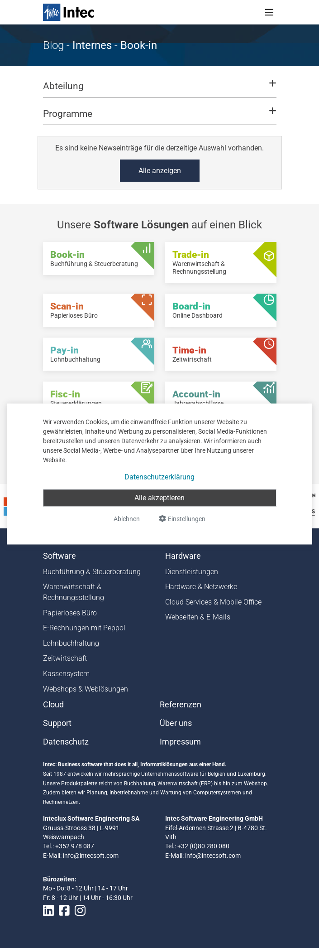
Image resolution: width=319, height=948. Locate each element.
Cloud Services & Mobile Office (213, 602)
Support (57, 723)
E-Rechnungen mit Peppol (84, 628)
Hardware (183, 556)
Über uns (176, 723)
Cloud (53, 704)
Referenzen (180, 704)
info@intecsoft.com (91, 855)
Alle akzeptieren (159, 497)
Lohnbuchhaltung (71, 643)
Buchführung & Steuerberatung (92, 571)
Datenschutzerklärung (159, 477)
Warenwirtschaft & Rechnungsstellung (73, 592)
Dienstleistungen (191, 571)
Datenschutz (66, 741)
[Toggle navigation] (269, 12)
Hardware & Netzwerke (201, 586)
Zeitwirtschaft (65, 658)
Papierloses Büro (70, 613)
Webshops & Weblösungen (85, 689)
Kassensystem (66, 673)
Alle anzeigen (159, 170)
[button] (159, 90)
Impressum (180, 741)
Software (59, 556)
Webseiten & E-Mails (197, 617)
